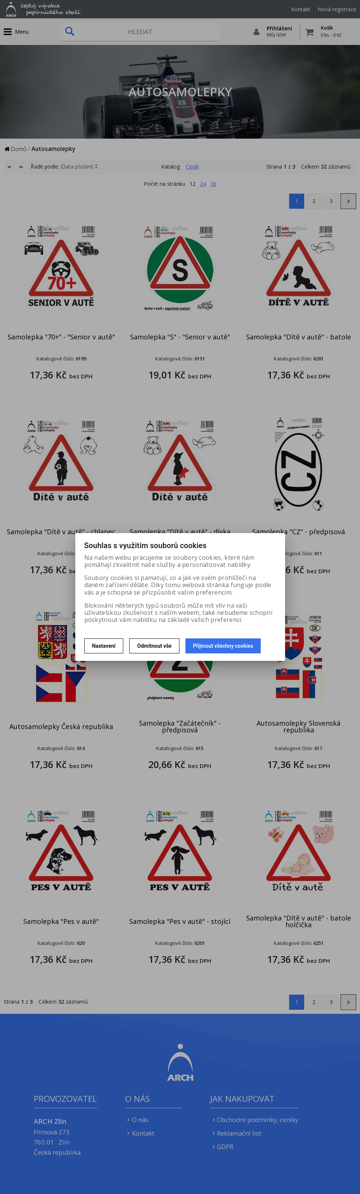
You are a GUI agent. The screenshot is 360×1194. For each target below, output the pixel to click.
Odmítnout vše (154, 646)
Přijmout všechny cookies (223, 646)
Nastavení (104, 646)
